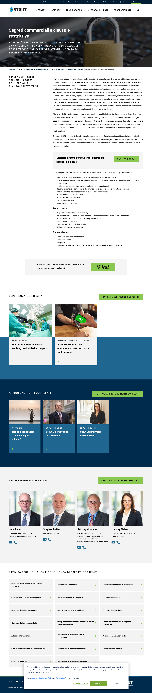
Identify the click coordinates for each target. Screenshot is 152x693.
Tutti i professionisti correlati (120, 480)
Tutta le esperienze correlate (121, 297)
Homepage (12, 70)
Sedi (88, 2)
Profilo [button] (45, 2)
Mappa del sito (16, 681)
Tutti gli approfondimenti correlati (118, 394)
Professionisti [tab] (122, 10)
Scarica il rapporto (103, 267)
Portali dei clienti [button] (108, 2)
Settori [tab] (55, 10)
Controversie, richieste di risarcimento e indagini (40, 70)
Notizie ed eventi (58, 2)
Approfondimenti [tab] (98, 10)
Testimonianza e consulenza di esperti (71, 70)
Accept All (98, 684)
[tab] (19, 10)
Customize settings (80, 684)
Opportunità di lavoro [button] (75, 2)
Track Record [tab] (74, 10)
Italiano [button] (123, 2)
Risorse (96, 2)
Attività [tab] (41, 10)
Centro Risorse (126, 159)
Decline (116, 684)
